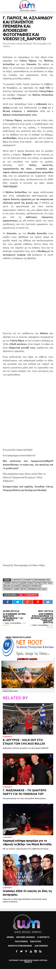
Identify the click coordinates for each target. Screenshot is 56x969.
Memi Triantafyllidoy (18, 637)
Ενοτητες (35, 941)
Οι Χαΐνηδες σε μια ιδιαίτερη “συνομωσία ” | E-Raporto (14, 617)
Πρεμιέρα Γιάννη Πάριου (14, 589)
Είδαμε (23, 583)
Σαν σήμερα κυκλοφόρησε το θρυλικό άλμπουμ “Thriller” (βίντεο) (42, 618)
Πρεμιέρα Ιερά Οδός (37, 589)
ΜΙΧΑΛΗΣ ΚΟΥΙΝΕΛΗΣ (32, 586)
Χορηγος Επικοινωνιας (20, 946)
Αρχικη (10, 937)
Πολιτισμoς (21, 941)
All (21, 595)
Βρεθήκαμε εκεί (42, 580)
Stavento (28, 580)
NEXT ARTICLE (45, 611)
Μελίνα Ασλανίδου (12, 586)
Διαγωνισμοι (41, 946)
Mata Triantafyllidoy (13, 623)
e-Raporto (17, 580)
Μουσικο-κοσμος (25, 937)
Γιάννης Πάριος (10, 583)
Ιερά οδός (47, 583)
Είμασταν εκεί (35, 583)
